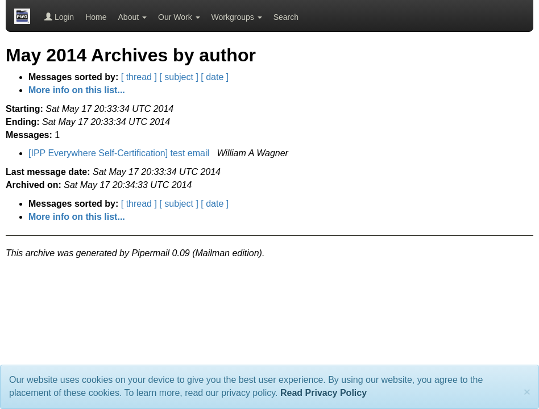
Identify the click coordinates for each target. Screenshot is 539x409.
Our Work (179, 17)
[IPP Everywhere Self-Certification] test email (120, 153)
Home (95, 17)
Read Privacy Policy (323, 393)
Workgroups (237, 17)
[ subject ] (178, 77)
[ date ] (215, 77)
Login (59, 17)
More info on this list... (76, 90)
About (132, 17)
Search (285, 17)
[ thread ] (139, 77)
